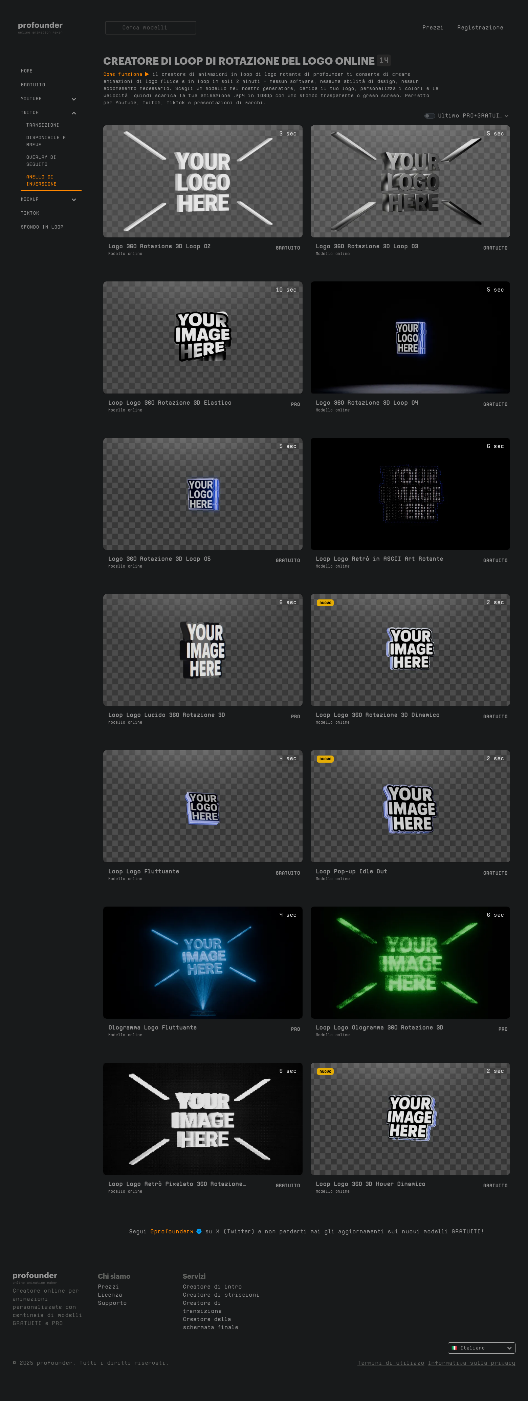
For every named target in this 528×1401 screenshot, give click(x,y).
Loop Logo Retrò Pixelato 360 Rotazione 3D (178, 1184)
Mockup (48, 199)
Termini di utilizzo (390, 1363)
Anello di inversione (41, 180)
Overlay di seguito (41, 160)
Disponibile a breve (46, 141)
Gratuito (33, 84)
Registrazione (480, 27)
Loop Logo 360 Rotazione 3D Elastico (170, 403)
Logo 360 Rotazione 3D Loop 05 (159, 559)
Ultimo (448, 116)
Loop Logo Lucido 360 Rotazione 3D (166, 715)
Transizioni (42, 125)
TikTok (30, 213)
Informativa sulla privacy (471, 1363)
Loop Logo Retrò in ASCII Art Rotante (379, 559)
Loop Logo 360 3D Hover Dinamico (370, 1184)
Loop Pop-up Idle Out (351, 871)
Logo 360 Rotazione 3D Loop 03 (367, 246)
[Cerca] (150, 28)
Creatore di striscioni (221, 1295)
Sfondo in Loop (42, 227)
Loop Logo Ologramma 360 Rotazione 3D (379, 1028)
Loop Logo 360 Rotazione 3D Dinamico (378, 715)
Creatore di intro (212, 1287)
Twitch (48, 112)
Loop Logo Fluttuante (143, 871)
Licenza (110, 1295)
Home (26, 70)
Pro (295, 404)
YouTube (48, 98)
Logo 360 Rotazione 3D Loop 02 (159, 246)
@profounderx (172, 1231)
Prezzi (433, 27)
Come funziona (126, 74)
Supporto (112, 1303)
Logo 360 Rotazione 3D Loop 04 (367, 403)
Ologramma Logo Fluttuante (152, 1028)
